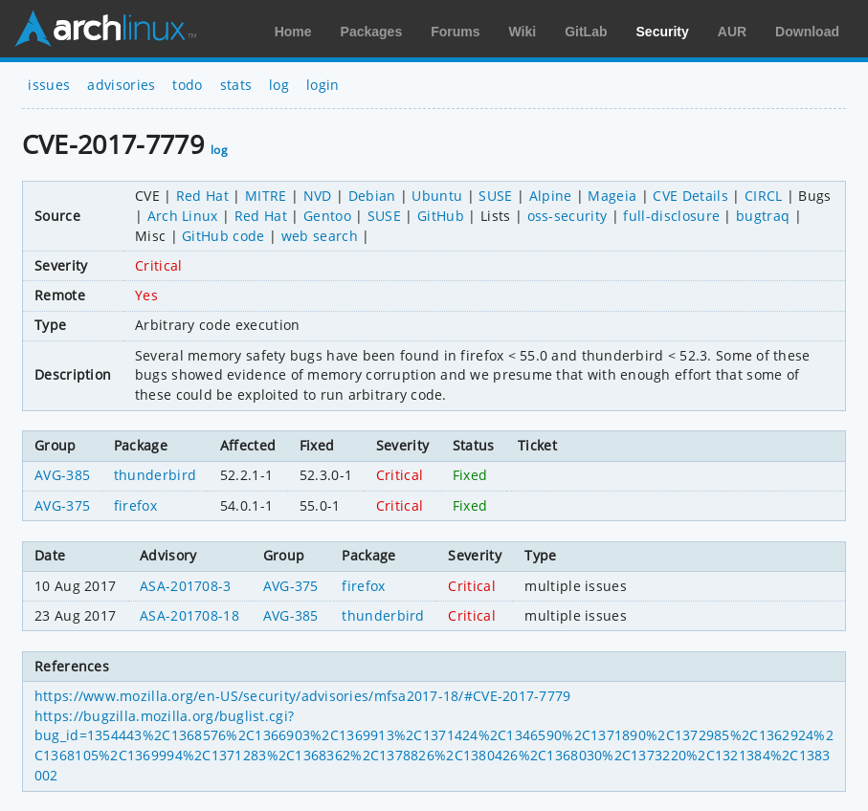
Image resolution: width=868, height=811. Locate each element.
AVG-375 (62, 505)
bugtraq (763, 216)
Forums (455, 31)
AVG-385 (62, 475)
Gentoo (327, 216)
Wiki (523, 31)
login (323, 85)
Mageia (612, 195)
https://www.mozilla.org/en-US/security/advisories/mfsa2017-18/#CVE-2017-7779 (302, 696)
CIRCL (764, 195)
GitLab (586, 31)
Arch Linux (105, 29)
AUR (732, 31)
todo (187, 85)
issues (49, 85)
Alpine (550, 195)
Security (662, 31)
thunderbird (155, 475)
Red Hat (202, 195)
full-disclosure (671, 216)
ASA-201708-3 (186, 586)
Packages (372, 31)
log (279, 85)
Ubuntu (437, 195)
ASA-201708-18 (189, 615)
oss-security (567, 216)
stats (236, 85)
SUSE (495, 195)
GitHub (440, 216)
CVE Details (690, 195)
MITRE (266, 195)
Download (807, 31)
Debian (372, 195)
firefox (135, 505)
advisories (121, 85)
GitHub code (223, 236)
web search (319, 236)
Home (293, 31)
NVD (317, 195)
